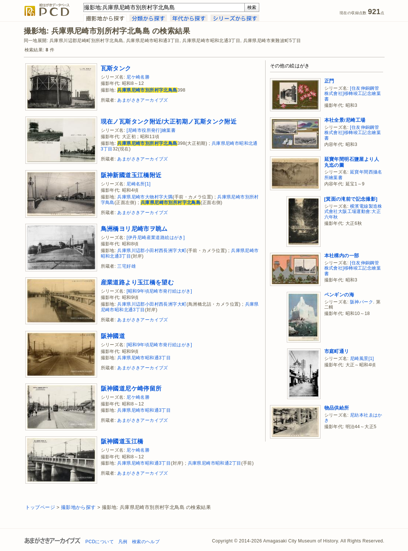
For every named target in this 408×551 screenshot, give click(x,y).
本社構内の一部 (341, 255)
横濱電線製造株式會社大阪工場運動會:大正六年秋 (353, 212)
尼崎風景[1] (362, 358)
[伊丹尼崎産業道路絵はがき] (155, 237)
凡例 (123, 541)
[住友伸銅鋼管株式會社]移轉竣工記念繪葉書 (352, 94)
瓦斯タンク (116, 68)
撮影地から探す (78, 507)
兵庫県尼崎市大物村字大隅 (145, 197)
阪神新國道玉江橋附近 (131, 175)
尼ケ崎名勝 (138, 77)
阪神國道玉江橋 (122, 441)
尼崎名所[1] (138, 184)
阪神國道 (113, 335)
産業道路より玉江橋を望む (137, 282)
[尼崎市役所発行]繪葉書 (151, 130)
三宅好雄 (126, 266)
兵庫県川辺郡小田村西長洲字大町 (151, 250)
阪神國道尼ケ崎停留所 (131, 388)
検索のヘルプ (146, 541)
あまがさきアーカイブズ (142, 100)
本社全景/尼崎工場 (345, 120)
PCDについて (100, 541)
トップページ (40, 507)
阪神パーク (361, 302)
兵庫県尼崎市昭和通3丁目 (144, 357)
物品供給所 (336, 408)
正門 (329, 81)
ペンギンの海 (339, 294)
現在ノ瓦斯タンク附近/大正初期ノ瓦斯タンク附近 (169, 121)
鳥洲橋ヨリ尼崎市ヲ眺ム (134, 228)
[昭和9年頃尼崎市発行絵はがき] (159, 291)
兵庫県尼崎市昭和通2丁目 (214, 463)
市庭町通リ (336, 351)
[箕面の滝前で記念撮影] (351, 199)
